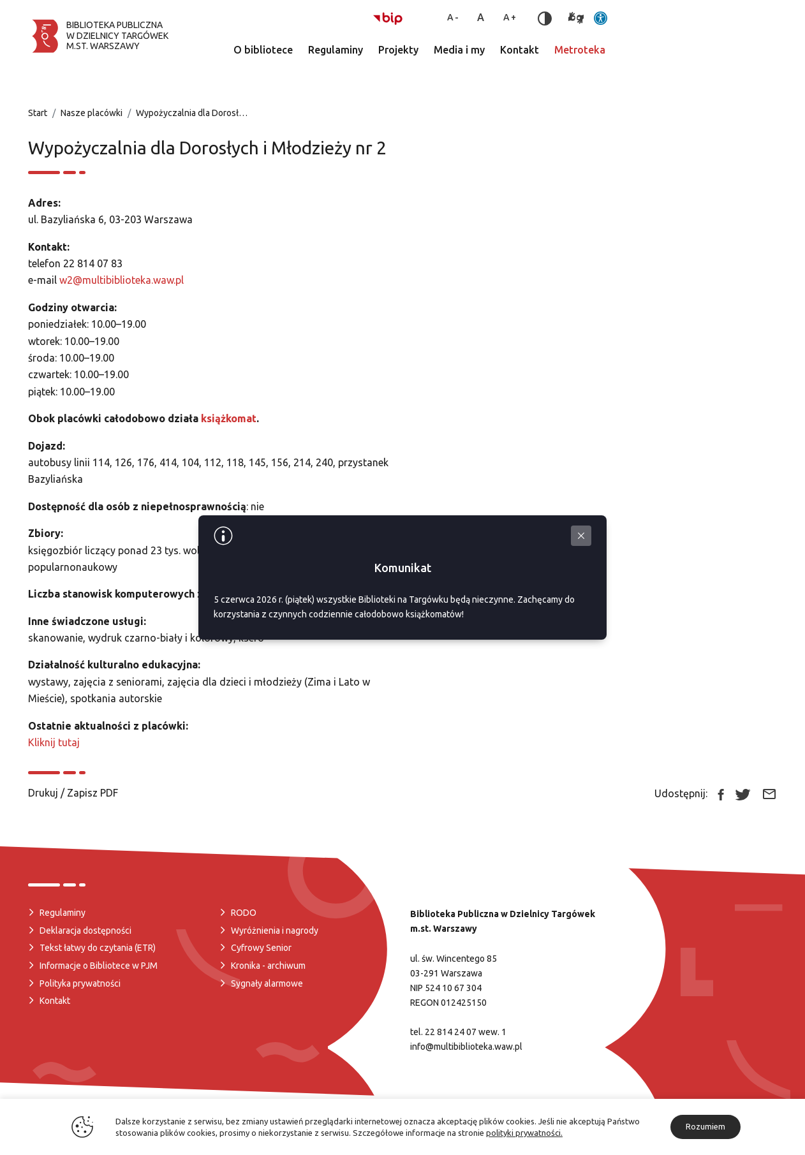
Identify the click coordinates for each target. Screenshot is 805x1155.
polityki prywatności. (524, 1132)
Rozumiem (705, 1126)
